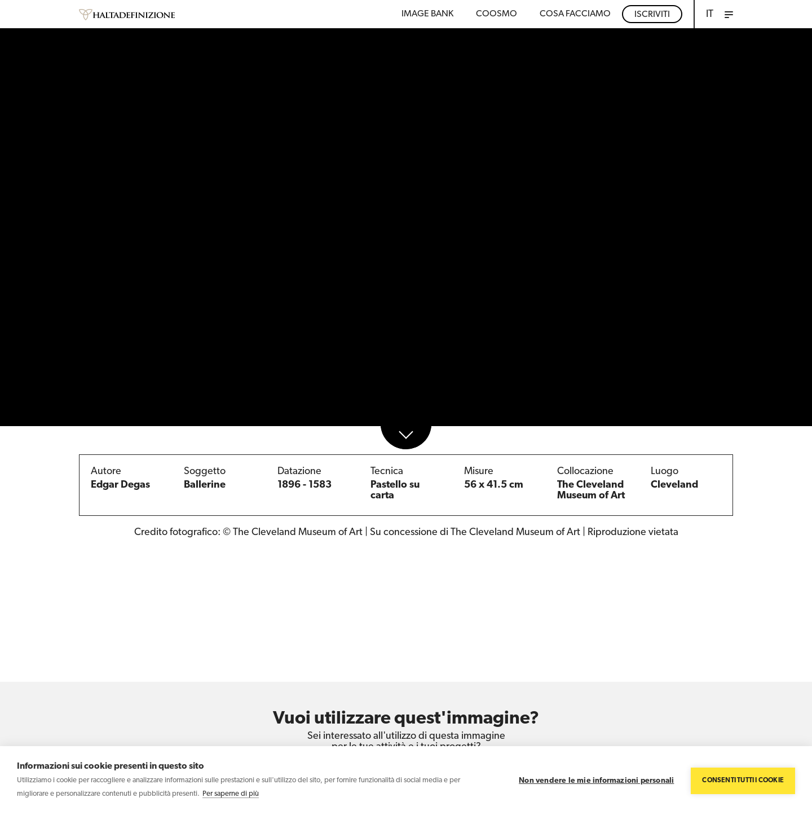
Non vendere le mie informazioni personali (596, 781)
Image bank (427, 14)
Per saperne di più (230, 794)
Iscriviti (652, 14)
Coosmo (496, 14)
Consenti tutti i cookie (743, 780)
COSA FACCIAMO (575, 14)
